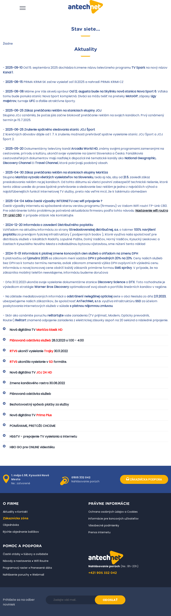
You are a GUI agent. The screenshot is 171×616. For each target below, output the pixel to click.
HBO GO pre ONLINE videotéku (32, 447)
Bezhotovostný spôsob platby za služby (39, 404)
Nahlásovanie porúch (104, 566)
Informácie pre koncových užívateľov (113, 518)
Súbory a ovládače (35, 554)
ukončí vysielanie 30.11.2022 (39, 351)
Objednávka (11, 525)
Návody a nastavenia (17, 561)
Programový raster (15, 568)
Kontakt (22, 512)
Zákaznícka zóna (15, 518)
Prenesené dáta (41, 568)
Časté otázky (11, 554)
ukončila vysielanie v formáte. (38, 362)
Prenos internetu (99, 532)
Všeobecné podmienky (103, 525)
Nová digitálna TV (36, 330)
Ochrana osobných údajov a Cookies (113, 512)
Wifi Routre (41, 561)
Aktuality (8, 512)
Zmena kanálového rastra (37, 383)
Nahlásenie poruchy (16, 575)
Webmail (38, 575)
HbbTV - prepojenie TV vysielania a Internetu (43, 436)
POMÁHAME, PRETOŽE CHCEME (33, 426)
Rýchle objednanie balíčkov (21, 532)
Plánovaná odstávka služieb (30, 394)
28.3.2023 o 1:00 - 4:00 (47, 340)
